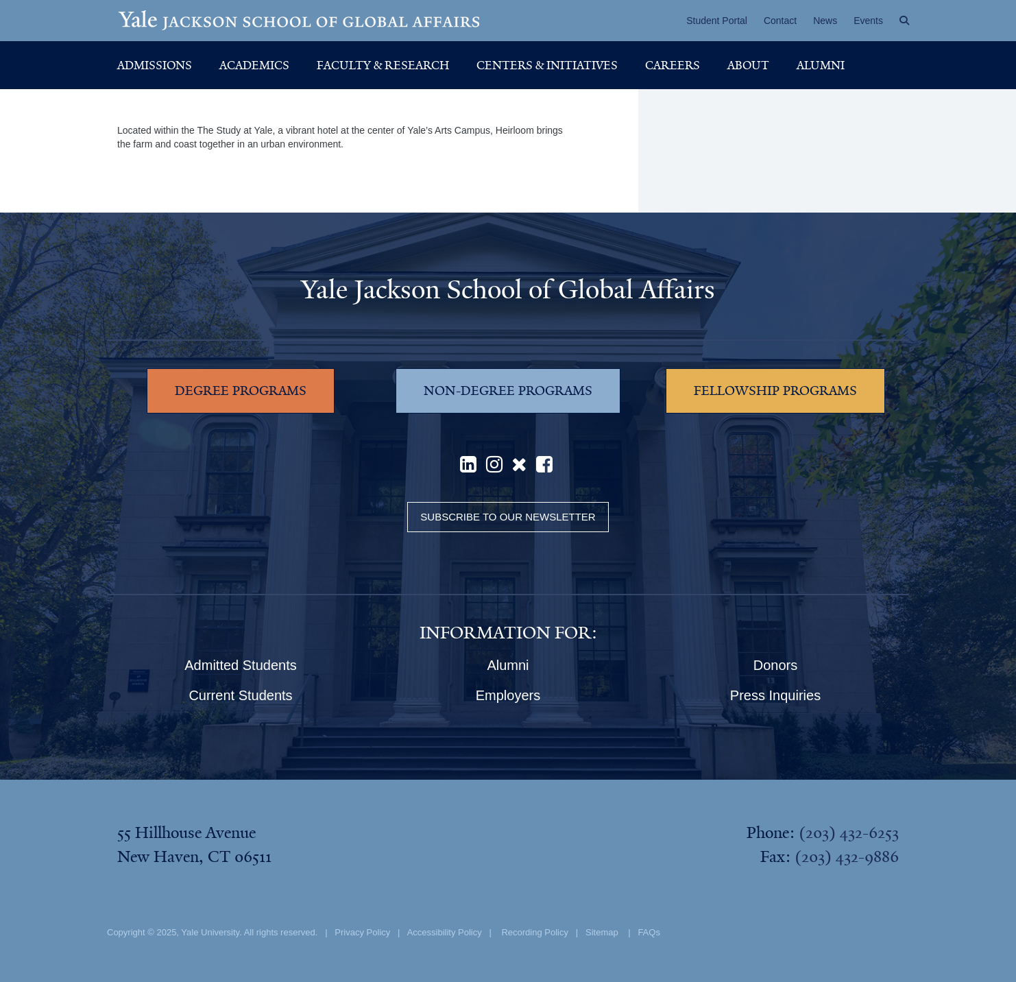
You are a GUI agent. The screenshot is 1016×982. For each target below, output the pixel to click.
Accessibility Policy (444, 932)
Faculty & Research (383, 65)
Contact (780, 20)
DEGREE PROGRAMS (240, 391)
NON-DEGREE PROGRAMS (508, 391)
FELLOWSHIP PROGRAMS (775, 391)
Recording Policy (534, 932)
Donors (775, 665)
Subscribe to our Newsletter (507, 517)
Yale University (210, 932)
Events (868, 20)
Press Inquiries (775, 695)
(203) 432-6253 (849, 832)
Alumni (821, 65)
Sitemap (601, 932)
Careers (672, 65)
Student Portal (716, 20)
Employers (508, 695)
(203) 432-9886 (847, 856)
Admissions (154, 65)
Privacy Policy (362, 932)
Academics (254, 65)
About (748, 65)
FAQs (649, 932)
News (825, 20)
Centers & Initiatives (547, 65)
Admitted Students (240, 665)
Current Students (240, 695)
